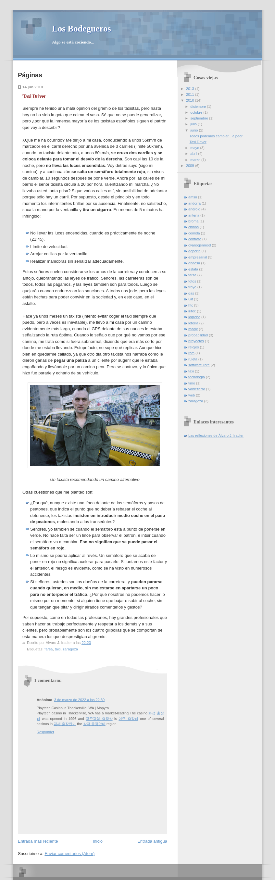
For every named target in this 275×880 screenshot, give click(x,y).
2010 (190, 100)
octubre (196, 112)
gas (191, 293)
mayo (195, 148)
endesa (194, 263)
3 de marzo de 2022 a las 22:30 (79, 700)
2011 (190, 94)
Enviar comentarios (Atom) (69, 853)
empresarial (197, 257)
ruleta (192, 359)
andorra (194, 203)
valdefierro (196, 389)
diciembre (198, 106)
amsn (192, 197)
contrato (194, 239)
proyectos (196, 341)
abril (194, 154)
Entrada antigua (152, 841)
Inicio (98, 841)
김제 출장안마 (65, 724)
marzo (195, 160)
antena (193, 215)
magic (193, 329)
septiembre (199, 118)
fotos (192, 281)
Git (190, 299)
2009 (190, 166)
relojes (193, 347)
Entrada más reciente (38, 841)
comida (194, 233)
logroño (194, 317)
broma (193, 221)
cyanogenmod (199, 245)
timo (191, 383)
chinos (193, 227)
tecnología (196, 377)
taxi (58, 649)
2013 (190, 89)
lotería (193, 323)
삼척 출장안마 (94, 724)
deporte (194, 251)
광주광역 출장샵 (99, 719)
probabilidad (198, 335)
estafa (193, 269)
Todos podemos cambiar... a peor (216, 136)
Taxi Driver (34, 96)
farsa (48, 649)
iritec (192, 311)
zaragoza (70, 649)
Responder (45, 732)
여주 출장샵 (128, 719)
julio (194, 124)
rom (191, 353)
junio (194, 130)
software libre (199, 365)
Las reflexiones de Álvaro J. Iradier (216, 435)
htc (190, 305)
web (191, 395)
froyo (192, 287)
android (194, 209)
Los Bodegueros (81, 28)
